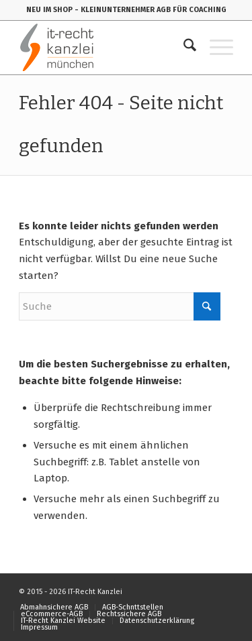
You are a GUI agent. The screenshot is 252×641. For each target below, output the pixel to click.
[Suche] (183, 47)
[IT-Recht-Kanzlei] (104, 47)
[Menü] (214, 47)
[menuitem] (183, 47)
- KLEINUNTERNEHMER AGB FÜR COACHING (150, 9)
